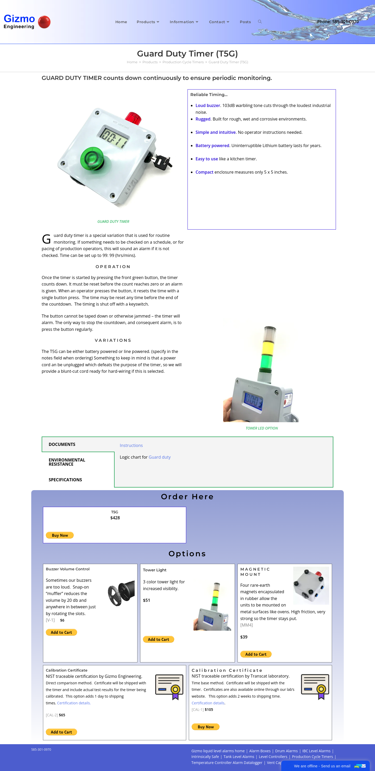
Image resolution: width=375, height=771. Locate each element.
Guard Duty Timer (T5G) (228, 62)
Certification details (208, 702)
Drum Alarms (286, 750)
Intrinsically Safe (205, 756)
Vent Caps (275, 762)
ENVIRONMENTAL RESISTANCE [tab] (67, 462)
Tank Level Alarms (238, 756)
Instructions (131, 445)
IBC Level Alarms (316, 750)
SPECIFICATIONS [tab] (65, 480)
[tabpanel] (224, 454)
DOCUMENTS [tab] (62, 444)
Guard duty (160, 457)
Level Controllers (273, 756)
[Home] (132, 62)
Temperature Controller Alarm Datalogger (226, 762)
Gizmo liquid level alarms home (218, 750)
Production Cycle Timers (312, 756)
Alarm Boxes (260, 750)
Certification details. (73, 702)
